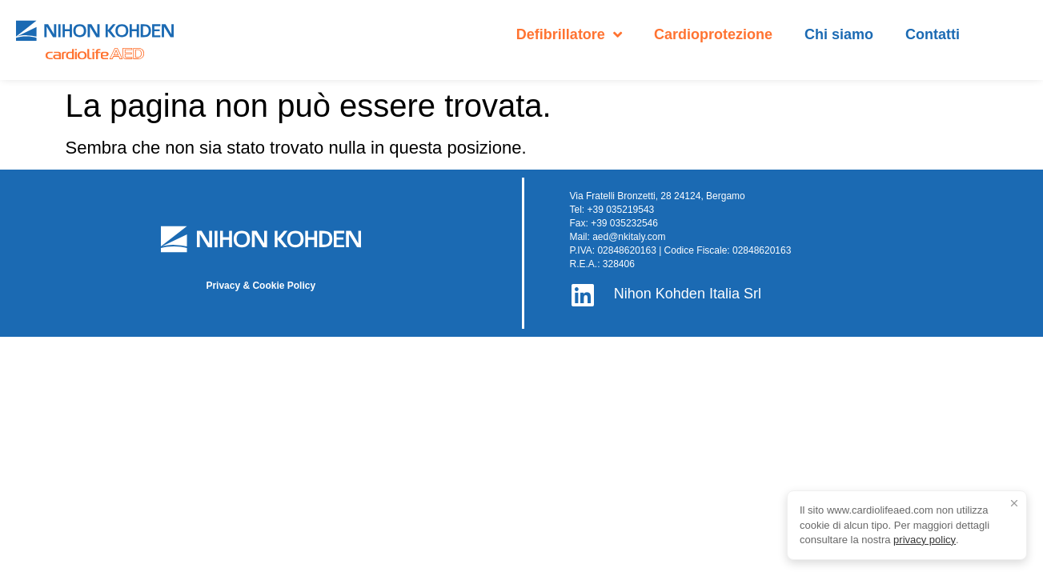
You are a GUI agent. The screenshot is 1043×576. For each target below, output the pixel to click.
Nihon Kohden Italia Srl (687, 294)
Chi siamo (838, 34)
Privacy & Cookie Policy (260, 285)
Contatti (932, 34)
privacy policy (924, 540)
